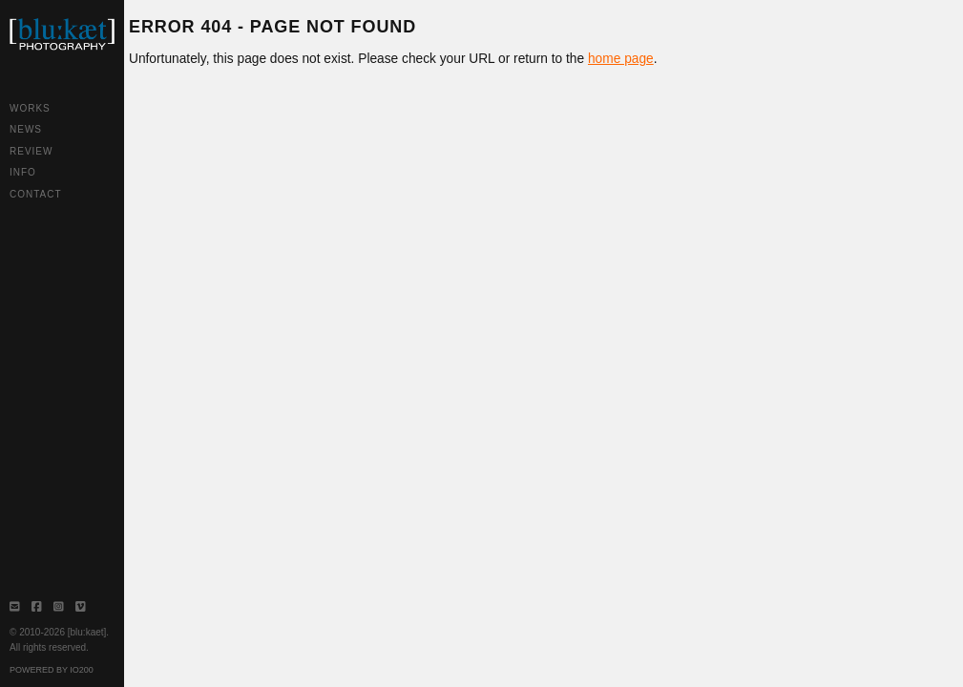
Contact (36, 194)
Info (23, 172)
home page (621, 59)
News (26, 129)
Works (30, 108)
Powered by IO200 (52, 670)
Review (31, 151)
